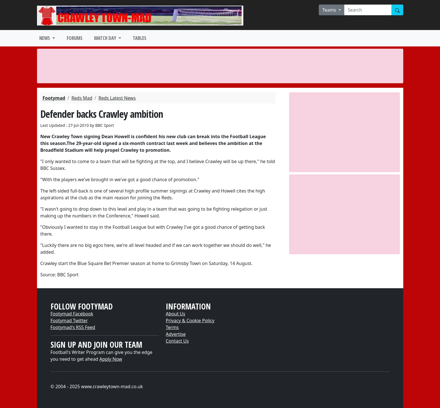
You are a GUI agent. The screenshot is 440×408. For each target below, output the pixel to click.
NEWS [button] (45, 38)
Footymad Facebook (72, 314)
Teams (329, 10)
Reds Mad (81, 98)
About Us (175, 314)
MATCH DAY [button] (105, 38)
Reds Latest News (117, 98)
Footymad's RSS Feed (73, 327)
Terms (172, 327)
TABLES (139, 38)
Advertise (176, 334)
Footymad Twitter (69, 320)
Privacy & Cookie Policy (190, 320)
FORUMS (75, 38)
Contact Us (177, 341)
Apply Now (110, 359)
